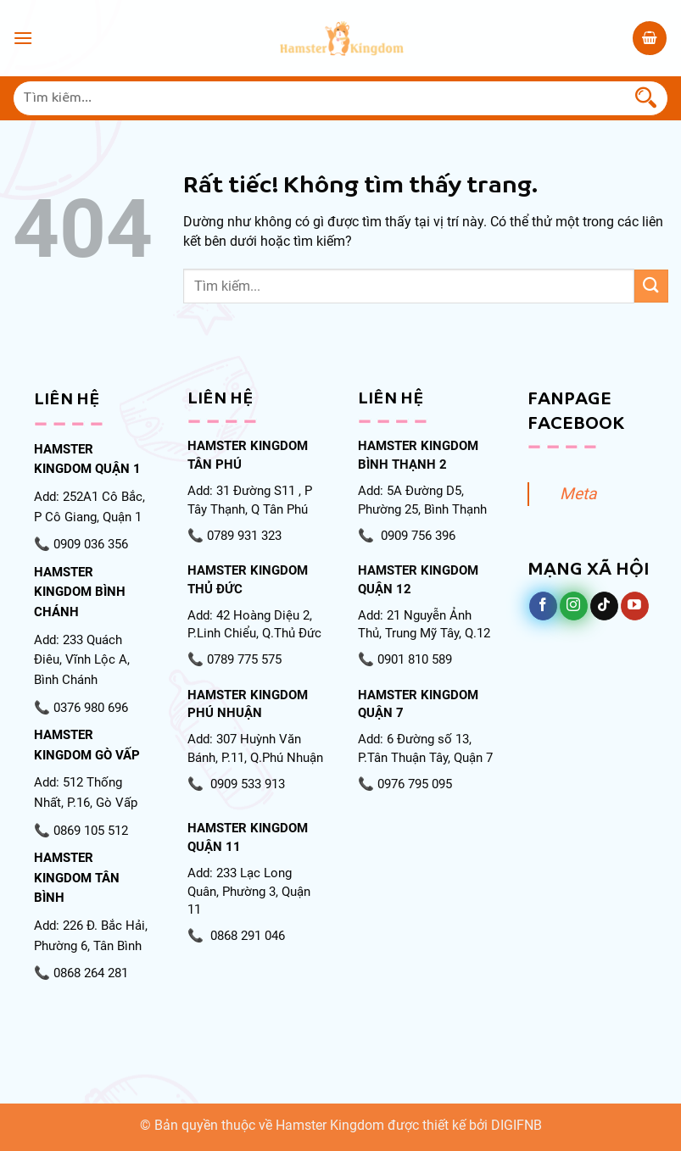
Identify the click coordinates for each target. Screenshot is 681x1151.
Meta (578, 493)
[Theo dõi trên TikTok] (604, 606)
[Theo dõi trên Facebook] (543, 606)
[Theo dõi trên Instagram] (574, 606)
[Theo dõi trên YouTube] (635, 606)
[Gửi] (646, 98)
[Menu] (23, 37)
